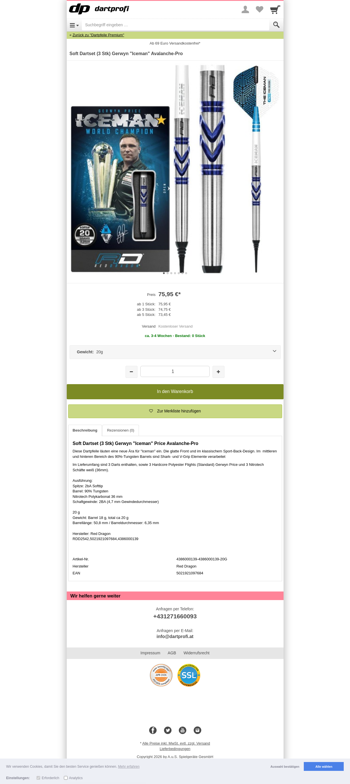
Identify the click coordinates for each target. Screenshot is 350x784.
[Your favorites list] (259, 9)
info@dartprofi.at (175, 636)
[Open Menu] (74, 25)
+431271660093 (175, 616)
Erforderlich (50, 778)
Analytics (76, 778)
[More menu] (245, 9)
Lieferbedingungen (175, 749)
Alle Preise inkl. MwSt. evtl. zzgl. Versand (176, 743)
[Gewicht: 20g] (175, 352)
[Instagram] (197, 730)
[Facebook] (152, 730)
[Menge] (175, 371)
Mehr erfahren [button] (128, 767)
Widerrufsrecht (196, 653)
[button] (175, 411)
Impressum (150, 653)
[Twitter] (167, 730)
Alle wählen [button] (323, 766)
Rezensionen (120, 430)
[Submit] (276, 25)
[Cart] (275, 9)
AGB (172, 653)
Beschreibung (85, 430)
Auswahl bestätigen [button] (284, 766)
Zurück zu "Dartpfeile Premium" (98, 35)
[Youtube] (182, 730)
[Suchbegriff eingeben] (175, 24)
